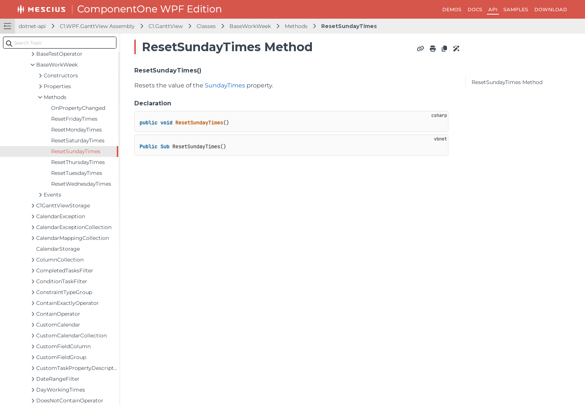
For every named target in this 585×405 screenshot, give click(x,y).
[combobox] (59, 43)
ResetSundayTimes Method (507, 82)
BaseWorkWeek (250, 26)
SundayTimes (225, 85)
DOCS (474, 9)
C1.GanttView (165, 26)
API (492, 9)
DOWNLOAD (550, 9)
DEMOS (452, 9)
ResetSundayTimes (349, 26)
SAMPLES (515, 9)
